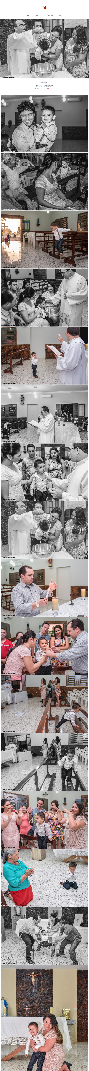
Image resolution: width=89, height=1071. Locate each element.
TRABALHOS (37, 15)
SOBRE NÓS (49, 15)
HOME (27, 15)
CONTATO (60, 15)
